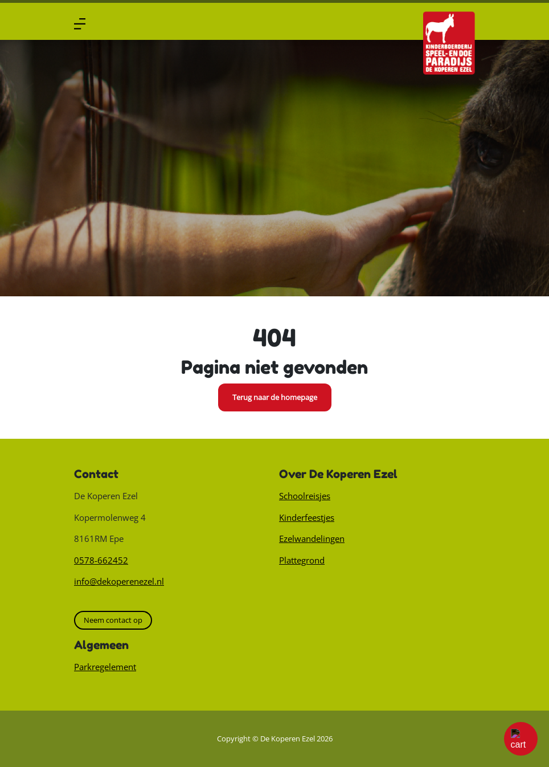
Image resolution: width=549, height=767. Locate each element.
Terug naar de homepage (274, 397)
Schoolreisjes (304, 495)
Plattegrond (302, 560)
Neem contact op (113, 620)
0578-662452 (101, 560)
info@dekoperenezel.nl (119, 581)
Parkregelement (105, 666)
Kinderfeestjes (306, 517)
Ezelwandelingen (312, 538)
